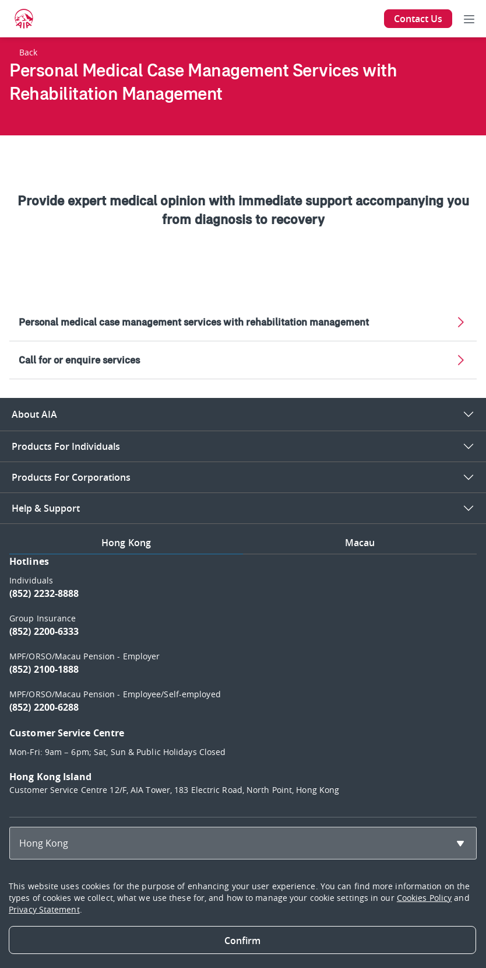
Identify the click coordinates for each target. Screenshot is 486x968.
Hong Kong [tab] (126, 542)
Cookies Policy (424, 897)
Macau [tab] (360, 542)
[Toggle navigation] (469, 18)
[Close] (242, 940)
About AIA (34, 414)
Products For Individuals (66, 446)
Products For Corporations (71, 477)
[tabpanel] (243, 681)
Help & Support (46, 508)
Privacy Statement (44, 909)
